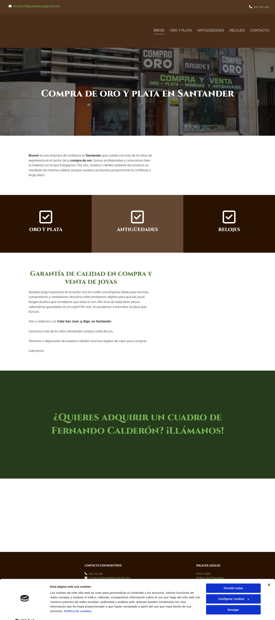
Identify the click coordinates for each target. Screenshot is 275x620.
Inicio (159, 30)
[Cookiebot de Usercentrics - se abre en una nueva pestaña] (24, 612)
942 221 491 (261, 7)
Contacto (259, 30)
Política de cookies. (78, 602)
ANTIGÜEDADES (137, 229)
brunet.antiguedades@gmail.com (36, 6)
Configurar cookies (233, 589)
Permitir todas (233, 579)
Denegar (233, 600)
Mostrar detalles (61, 612)
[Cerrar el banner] (269, 575)
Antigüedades (210, 30)
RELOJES (237, 30)
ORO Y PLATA (181, 30)
